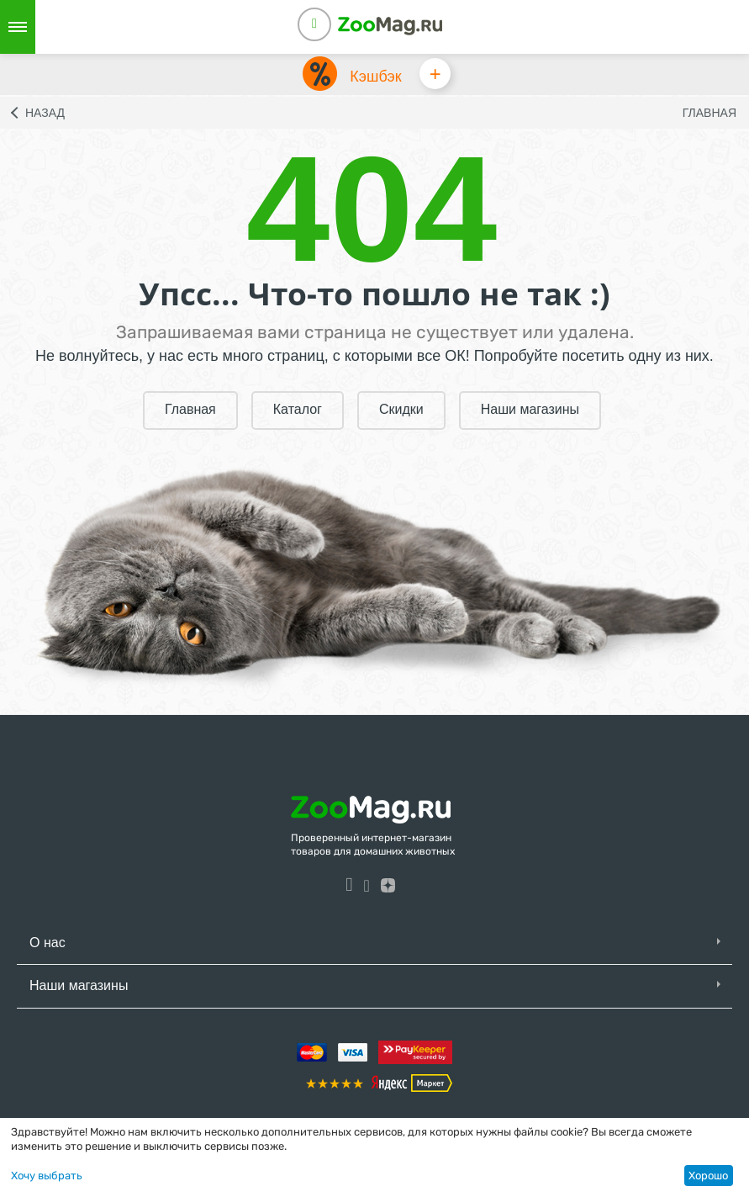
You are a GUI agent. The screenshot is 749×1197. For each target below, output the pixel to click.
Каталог (297, 410)
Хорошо (708, 1175)
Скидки (401, 410)
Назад (45, 113)
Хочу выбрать (46, 1175)
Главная (709, 113)
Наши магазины (530, 410)
